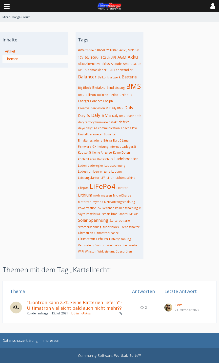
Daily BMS (116, 108)
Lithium (85, 195)
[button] (6, 6)
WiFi (81, 251)
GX (94, 147)
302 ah (105, 57)
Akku (133, 57)
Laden (82, 165)
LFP (103, 178)
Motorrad (85, 202)
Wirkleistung (106, 251)
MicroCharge (122, 195)
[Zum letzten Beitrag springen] (168, 307)
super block (110, 227)
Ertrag (107, 140)
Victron (100, 245)
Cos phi (108, 101)
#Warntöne (86, 50)
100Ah (95, 57)
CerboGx (125, 95)
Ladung (116, 171)
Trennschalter (129, 227)
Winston (90, 251)
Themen (11, 58)
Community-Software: (109, 355)
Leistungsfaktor (89, 178)
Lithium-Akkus (81, 313)
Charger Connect (90, 101)
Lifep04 (83, 188)
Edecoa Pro (129, 128)
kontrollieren (87, 159)
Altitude (116, 64)
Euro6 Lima (121, 140)
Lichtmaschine (125, 178)
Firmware (84, 147)
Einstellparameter (90, 134)
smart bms (109, 214)
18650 (100, 50)
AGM (122, 57)
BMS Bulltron (87, 95)
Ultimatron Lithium (93, 238)
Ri (140, 208)
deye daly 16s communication (99, 128)
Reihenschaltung (126, 208)
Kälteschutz (105, 159)
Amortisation (132, 64)
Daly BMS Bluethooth (126, 116)
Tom (178, 305)
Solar (83, 220)
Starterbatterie (119, 220)
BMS (133, 86)
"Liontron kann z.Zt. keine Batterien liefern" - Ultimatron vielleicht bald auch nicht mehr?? (74, 305)
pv (99, 208)
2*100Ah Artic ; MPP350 (122, 50)
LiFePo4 (102, 186)
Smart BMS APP (129, 214)
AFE (113, 57)
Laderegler (95, 165)
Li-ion (110, 178)
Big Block (84, 88)
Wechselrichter (117, 245)
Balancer (87, 77)
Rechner (108, 208)
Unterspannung (120, 239)
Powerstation (87, 208)
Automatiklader (95, 70)
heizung (103, 147)
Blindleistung (116, 88)
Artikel (10, 51)
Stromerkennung (89, 227)
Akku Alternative (89, 64)
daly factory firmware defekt (98, 122)
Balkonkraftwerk (109, 77)
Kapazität (84, 152)
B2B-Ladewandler (120, 70)
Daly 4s (84, 115)
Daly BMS (101, 115)
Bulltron (102, 95)
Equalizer (110, 134)
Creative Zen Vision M (93, 108)
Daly (128, 107)
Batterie (129, 77)
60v (86, 57)
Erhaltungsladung (90, 140)
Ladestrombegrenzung (94, 171)
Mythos (98, 202)
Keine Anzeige (102, 152)
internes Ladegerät (123, 147)
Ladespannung (114, 165)
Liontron (122, 188)
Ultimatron (85, 233)
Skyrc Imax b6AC (89, 214)
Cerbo (113, 95)
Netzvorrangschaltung (119, 202)
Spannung (98, 220)
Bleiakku (98, 87)
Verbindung (86, 245)
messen (106, 195)
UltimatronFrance (106, 233)
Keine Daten (121, 152)
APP (80, 70)
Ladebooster (126, 159)
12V (80, 57)
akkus (106, 64)
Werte (133, 245)
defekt (124, 122)
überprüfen (124, 251)
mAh (96, 195)
